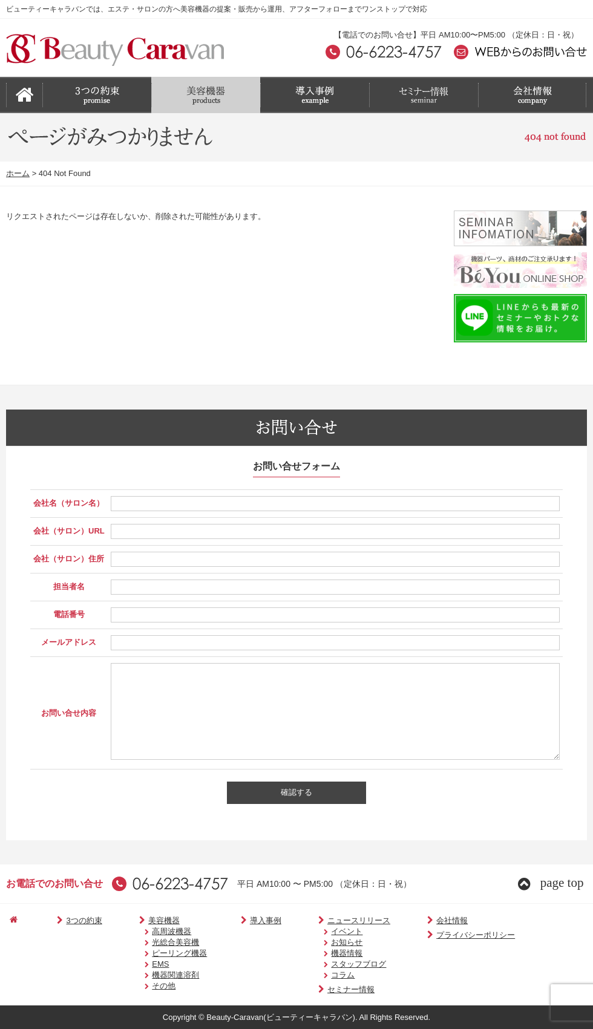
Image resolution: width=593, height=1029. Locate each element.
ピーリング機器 (163, 953)
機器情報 (323, 953)
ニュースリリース (331, 920)
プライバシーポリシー (441, 934)
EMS (144, 964)
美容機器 (143, 920)
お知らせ (323, 942)
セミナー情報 (323, 989)
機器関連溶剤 (159, 974)
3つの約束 (70, 920)
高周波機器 (155, 931)
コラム (319, 974)
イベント (323, 931)
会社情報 (418, 920)
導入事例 (244, 920)
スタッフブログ (335, 964)
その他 (147, 985)
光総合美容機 (159, 942)
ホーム (18, 173)
